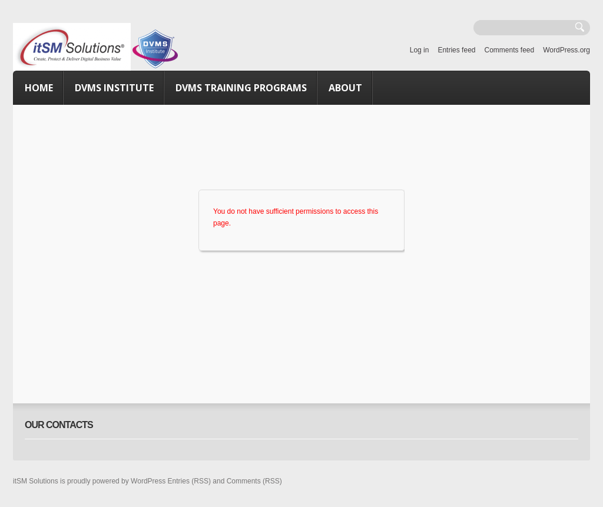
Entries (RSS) (189, 481)
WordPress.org (566, 50)
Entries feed (456, 50)
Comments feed (509, 50)
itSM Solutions (35, 481)
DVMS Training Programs (241, 87)
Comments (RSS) (254, 481)
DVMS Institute (114, 87)
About (345, 87)
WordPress (148, 481)
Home (39, 87)
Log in (419, 50)
